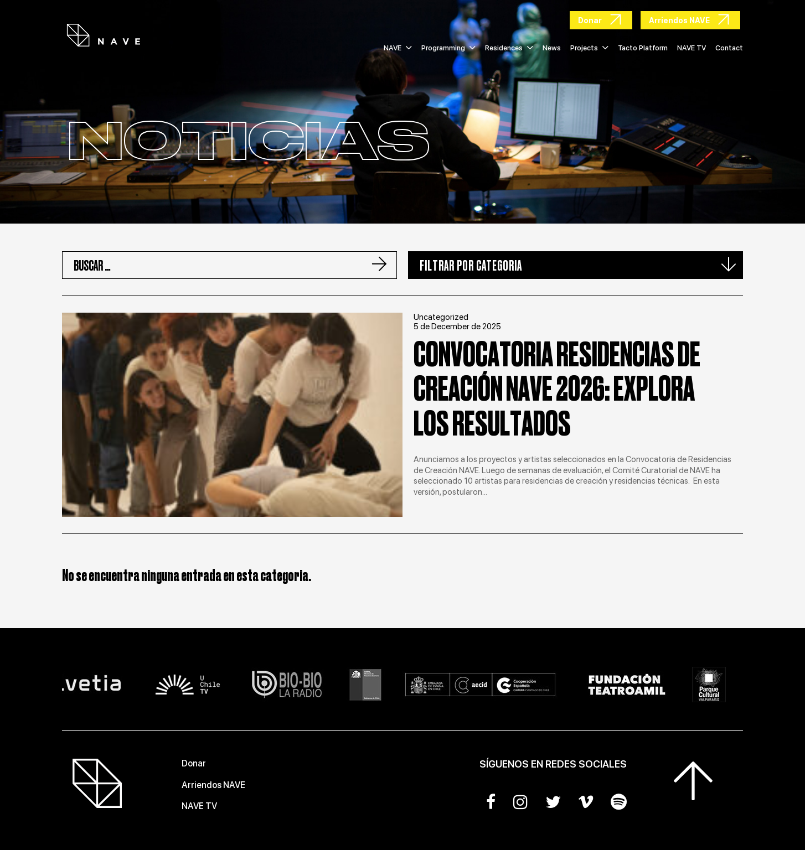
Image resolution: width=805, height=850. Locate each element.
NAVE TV (691, 48)
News (552, 48)
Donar (194, 763)
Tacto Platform (643, 48)
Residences (509, 48)
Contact (729, 48)
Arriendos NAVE (213, 785)
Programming (448, 48)
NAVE (398, 48)
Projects (589, 48)
